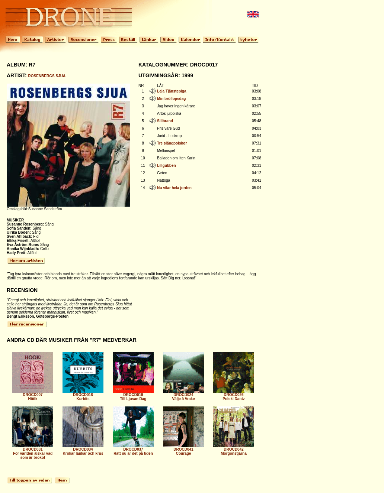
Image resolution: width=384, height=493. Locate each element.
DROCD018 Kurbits (83, 395)
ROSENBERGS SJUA (47, 76)
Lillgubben (166, 165)
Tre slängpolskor (172, 143)
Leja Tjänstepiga (171, 91)
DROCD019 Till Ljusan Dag (133, 395)
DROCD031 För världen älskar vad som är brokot (32, 452)
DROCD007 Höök (32, 395)
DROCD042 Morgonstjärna (233, 449)
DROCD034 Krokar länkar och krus (83, 449)
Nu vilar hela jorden (174, 188)
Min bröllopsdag (171, 99)
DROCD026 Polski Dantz (233, 395)
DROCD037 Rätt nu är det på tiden (133, 449)
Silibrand (165, 121)
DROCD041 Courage (183, 449)
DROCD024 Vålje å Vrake (183, 395)
